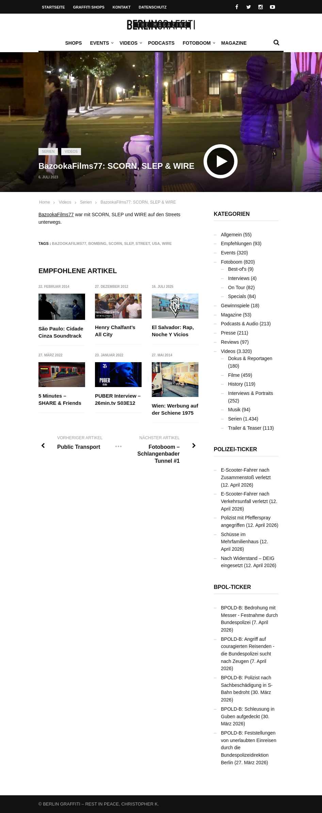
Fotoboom (198, 43)
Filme (234, 375)
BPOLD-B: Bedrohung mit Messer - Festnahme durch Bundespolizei (249, 615)
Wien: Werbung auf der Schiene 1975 (175, 409)
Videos (130, 43)
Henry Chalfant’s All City (115, 330)
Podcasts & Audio (239, 323)
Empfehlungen (236, 243)
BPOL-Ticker (232, 587)
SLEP (128, 243)
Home (44, 202)
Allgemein (231, 234)
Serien (48, 151)
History (235, 384)
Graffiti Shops (88, 7)
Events (101, 43)
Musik (234, 409)
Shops (73, 43)
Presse (228, 333)
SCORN (115, 243)
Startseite (53, 7)
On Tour (236, 287)
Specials (237, 296)
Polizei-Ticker (235, 449)
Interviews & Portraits (250, 393)
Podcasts (161, 43)
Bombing (97, 243)
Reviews (230, 342)
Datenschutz (153, 7)
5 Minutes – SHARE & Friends (59, 399)
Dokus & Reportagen (250, 358)
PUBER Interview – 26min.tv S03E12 (118, 399)
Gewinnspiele (235, 305)
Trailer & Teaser (244, 428)
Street (142, 243)
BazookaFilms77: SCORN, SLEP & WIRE (138, 202)
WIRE (167, 243)
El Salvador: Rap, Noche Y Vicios (173, 330)
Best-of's (237, 269)
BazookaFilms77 (56, 214)
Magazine (234, 43)
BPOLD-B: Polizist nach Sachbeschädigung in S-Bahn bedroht (247, 685)
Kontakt (122, 7)
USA (156, 243)
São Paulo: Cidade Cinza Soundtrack (60, 332)
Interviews (238, 278)
